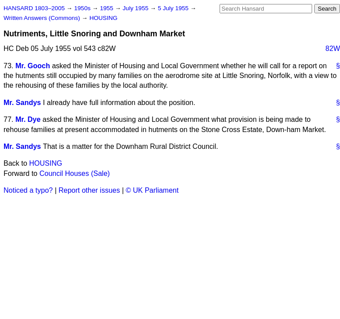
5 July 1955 (174, 8)
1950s (83, 8)
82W (332, 48)
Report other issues (89, 190)
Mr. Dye (28, 119)
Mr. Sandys (22, 102)
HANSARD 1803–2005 (34, 8)
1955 (107, 8)
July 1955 (136, 8)
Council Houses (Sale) (74, 173)
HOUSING (103, 18)
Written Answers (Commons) (43, 18)
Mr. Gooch (32, 66)
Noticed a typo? (28, 190)
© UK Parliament (152, 190)
